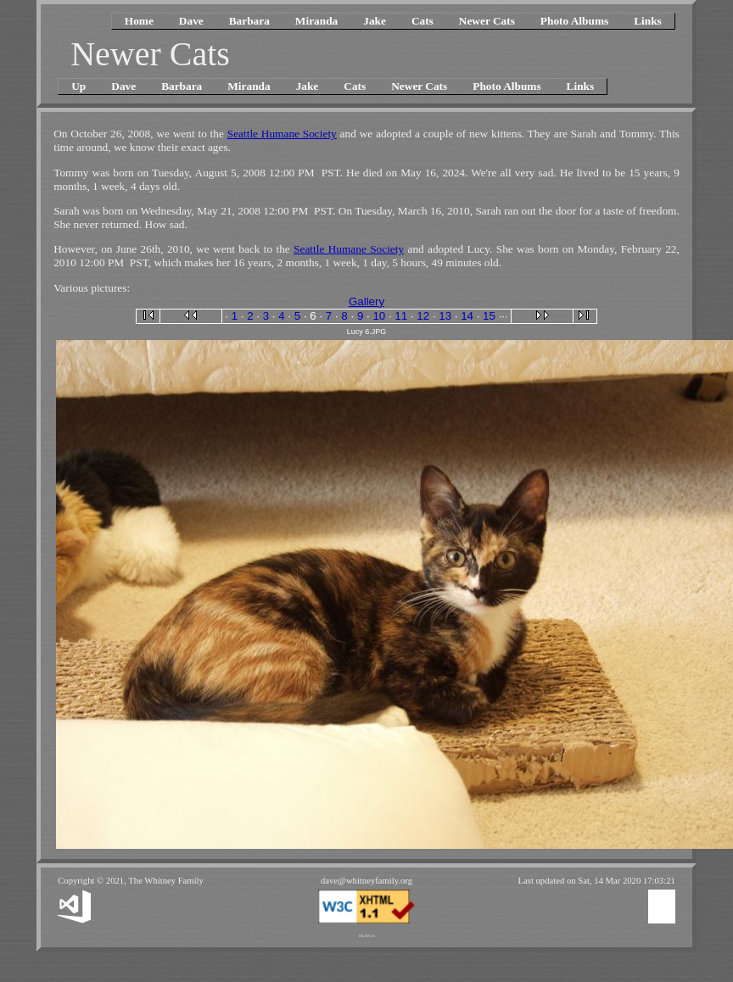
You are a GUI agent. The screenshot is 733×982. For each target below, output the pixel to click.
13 (445, 316)
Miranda (316, 20)
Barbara (249, 20)
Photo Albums (574, 20)
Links (648, 20)
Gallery (366, 301)
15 (489, 316)
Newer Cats (487, 20)
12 (423, 316)
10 (378, 316)
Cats (422, 20)
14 (467, 316)
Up (78, 86)
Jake (374, 20)
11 (400, 316)
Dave (191, 20)
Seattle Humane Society (282, 133)
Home (139, 20)
